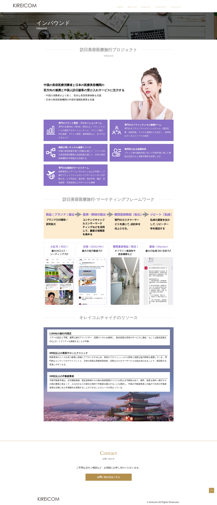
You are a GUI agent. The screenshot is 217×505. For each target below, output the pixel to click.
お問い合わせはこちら (108, 477)
